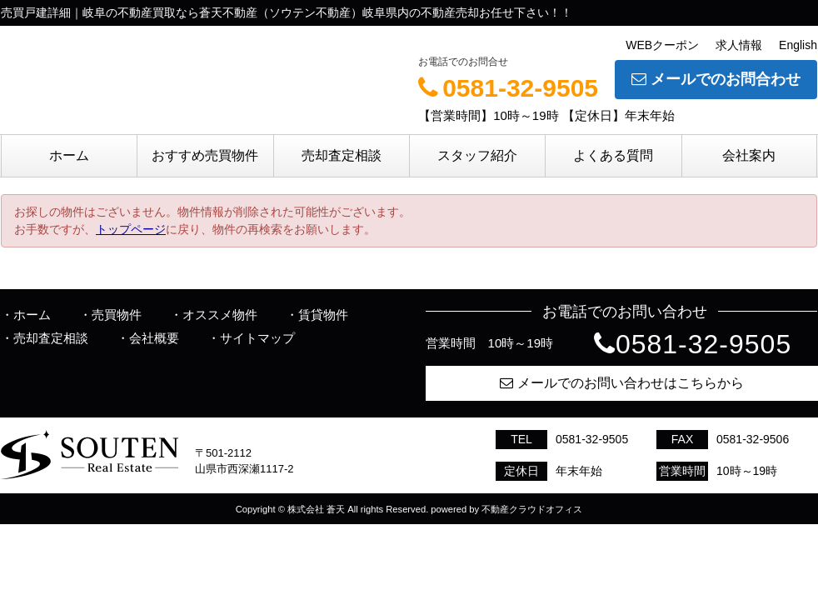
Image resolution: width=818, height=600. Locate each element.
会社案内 (749, 155)
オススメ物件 (219, 315)
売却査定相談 (342, 155)
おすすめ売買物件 (205, 155)
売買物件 (117, 315)
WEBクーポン (662, 45)
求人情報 (739, 45)
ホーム (69, 155)
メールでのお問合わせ (716, 79)
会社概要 (154, 338)
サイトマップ (257, 338)
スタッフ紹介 (477, 155)
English (798, 45)
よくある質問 (613, 155)
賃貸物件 (323, 315)
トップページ (131, 229)
